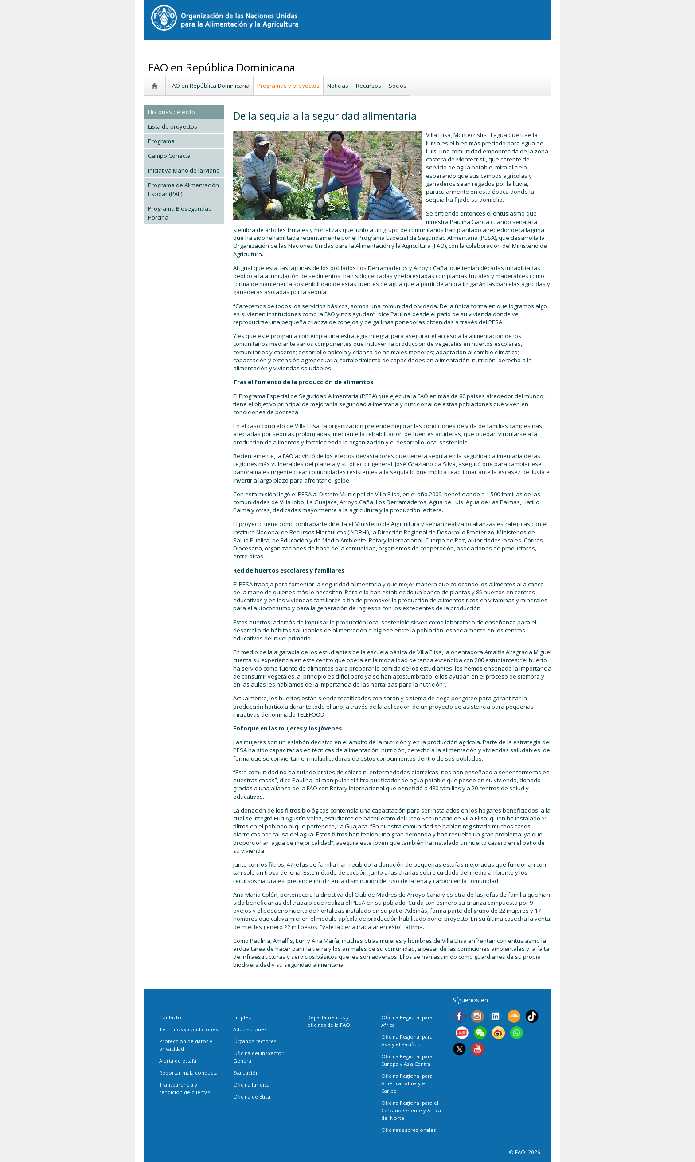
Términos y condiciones (188, 1029)
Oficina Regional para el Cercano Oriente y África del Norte (411, 1110)
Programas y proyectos (288, 86)
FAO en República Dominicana (209, 86)
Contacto (170, 1017)
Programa (161, 141)
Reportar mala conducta (188, 1072)
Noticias (337, 86)
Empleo (242, 1017)
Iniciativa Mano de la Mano (184, 170)
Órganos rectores (254, 1041)
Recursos (368, 86)
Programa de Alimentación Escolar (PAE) (183, 189)
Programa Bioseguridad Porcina (180, 212)
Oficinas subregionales (408, 1130)
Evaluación (246, 1072)
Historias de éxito (171, 112)
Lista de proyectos (172, 126)
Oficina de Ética (251, 1096)
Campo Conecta (169, 156)
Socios (397, 86)
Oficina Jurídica (251, 1084)
